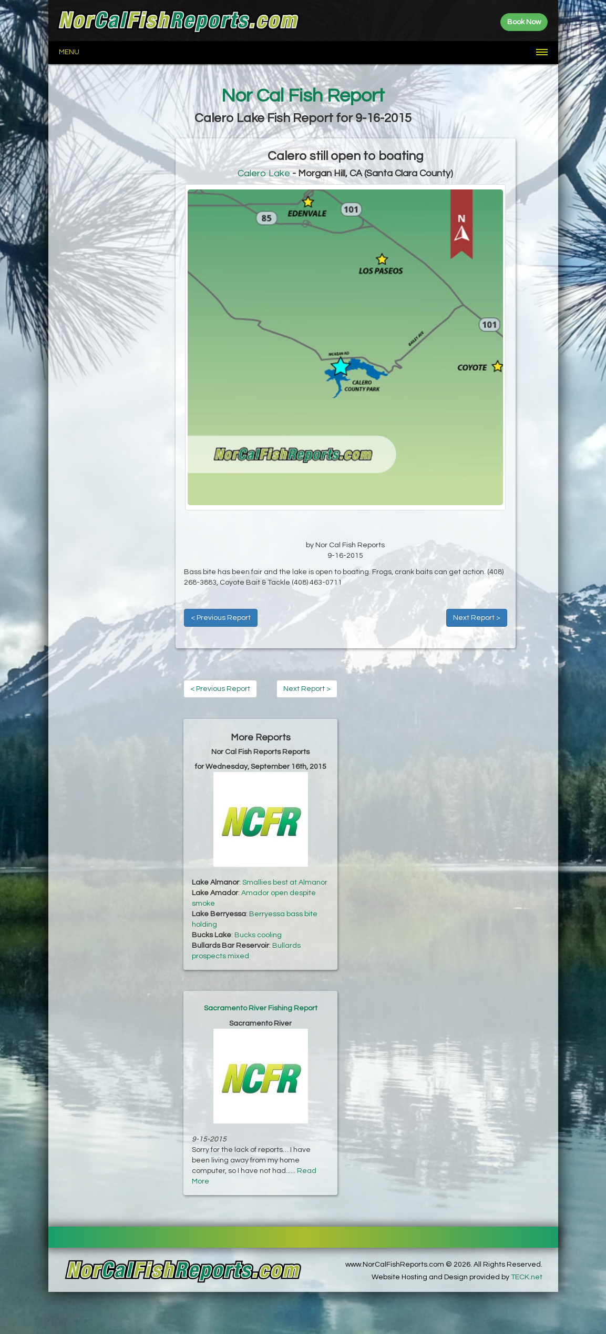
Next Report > (476, 617)
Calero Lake (264, 173)
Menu (69, 52)
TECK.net (526, 1277)
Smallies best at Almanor (284, 882)
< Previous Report (221, 617)
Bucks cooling (258, 935)
